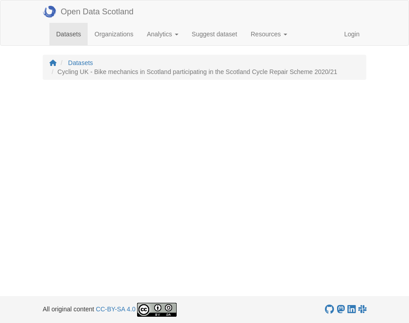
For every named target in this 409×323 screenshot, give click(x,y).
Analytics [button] (162, 34)
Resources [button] (269, 34)
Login (352, 34)
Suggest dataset (214, 34)
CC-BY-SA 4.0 (115, 309)
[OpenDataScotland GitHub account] (329, 309)
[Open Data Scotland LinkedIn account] (351, 309)
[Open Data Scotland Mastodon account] (341, 309)
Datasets (72, 33)
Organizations (113, 34)
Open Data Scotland (88, 11)
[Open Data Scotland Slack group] (362, 309)
